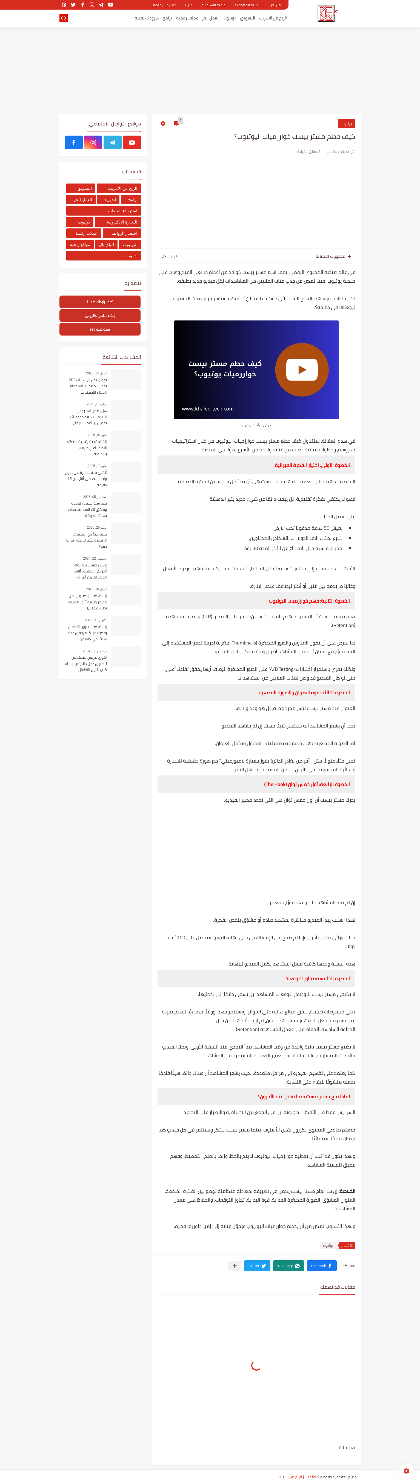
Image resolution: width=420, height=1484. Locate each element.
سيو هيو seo (100, 329)
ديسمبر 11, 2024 (95, 651)
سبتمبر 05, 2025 (95, 497)
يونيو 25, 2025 (97, 527)
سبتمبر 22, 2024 (95, 558)
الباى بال (106, 244)
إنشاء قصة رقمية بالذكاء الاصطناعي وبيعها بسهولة (87, 448)
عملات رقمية (187, 18)
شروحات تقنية (147, 18)
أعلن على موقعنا (163, 5)
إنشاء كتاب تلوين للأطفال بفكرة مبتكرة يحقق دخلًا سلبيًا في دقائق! (87, 633)
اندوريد (110, 199)
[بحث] (63, 18)
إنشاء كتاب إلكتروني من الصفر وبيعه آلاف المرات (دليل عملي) (87, 602)
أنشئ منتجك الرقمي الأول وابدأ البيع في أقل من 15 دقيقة (86, 478)
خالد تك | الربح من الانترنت (296, 1476)
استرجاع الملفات (122, 210)
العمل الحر (210, 18)
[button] (322, 1265)
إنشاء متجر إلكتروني (100, 315)
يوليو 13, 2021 (97, 404)
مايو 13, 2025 (97, 466)
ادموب (132, 255)
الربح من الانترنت (273, 18)
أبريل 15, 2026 (96, 373)
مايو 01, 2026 (97, 435)
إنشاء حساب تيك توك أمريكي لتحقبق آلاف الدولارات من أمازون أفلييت (90, 571)
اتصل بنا (188, 5)
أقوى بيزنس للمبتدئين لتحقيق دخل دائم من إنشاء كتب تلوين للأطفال (86, 663)
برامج (167, 18)
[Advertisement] (210, 71)
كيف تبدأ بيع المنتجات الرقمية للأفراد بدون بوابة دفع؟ (86, 540)
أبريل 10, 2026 (96, 589)
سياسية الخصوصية (248, 5)
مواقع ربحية (80, 244)
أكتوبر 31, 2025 (96, 620)
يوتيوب (230, 18)
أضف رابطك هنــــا (100, 302)
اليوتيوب (130, 244)
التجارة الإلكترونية (122, 222)
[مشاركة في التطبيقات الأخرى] (234, 1266)
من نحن (275, 5)
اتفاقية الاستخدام (214, 5)
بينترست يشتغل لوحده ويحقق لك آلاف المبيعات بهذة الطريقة (87, 509)
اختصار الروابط (124, 233)
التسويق (247, 18)
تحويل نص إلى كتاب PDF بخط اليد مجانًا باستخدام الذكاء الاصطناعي (88, 386)
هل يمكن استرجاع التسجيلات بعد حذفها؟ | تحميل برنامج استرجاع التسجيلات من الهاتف (88, 417)
